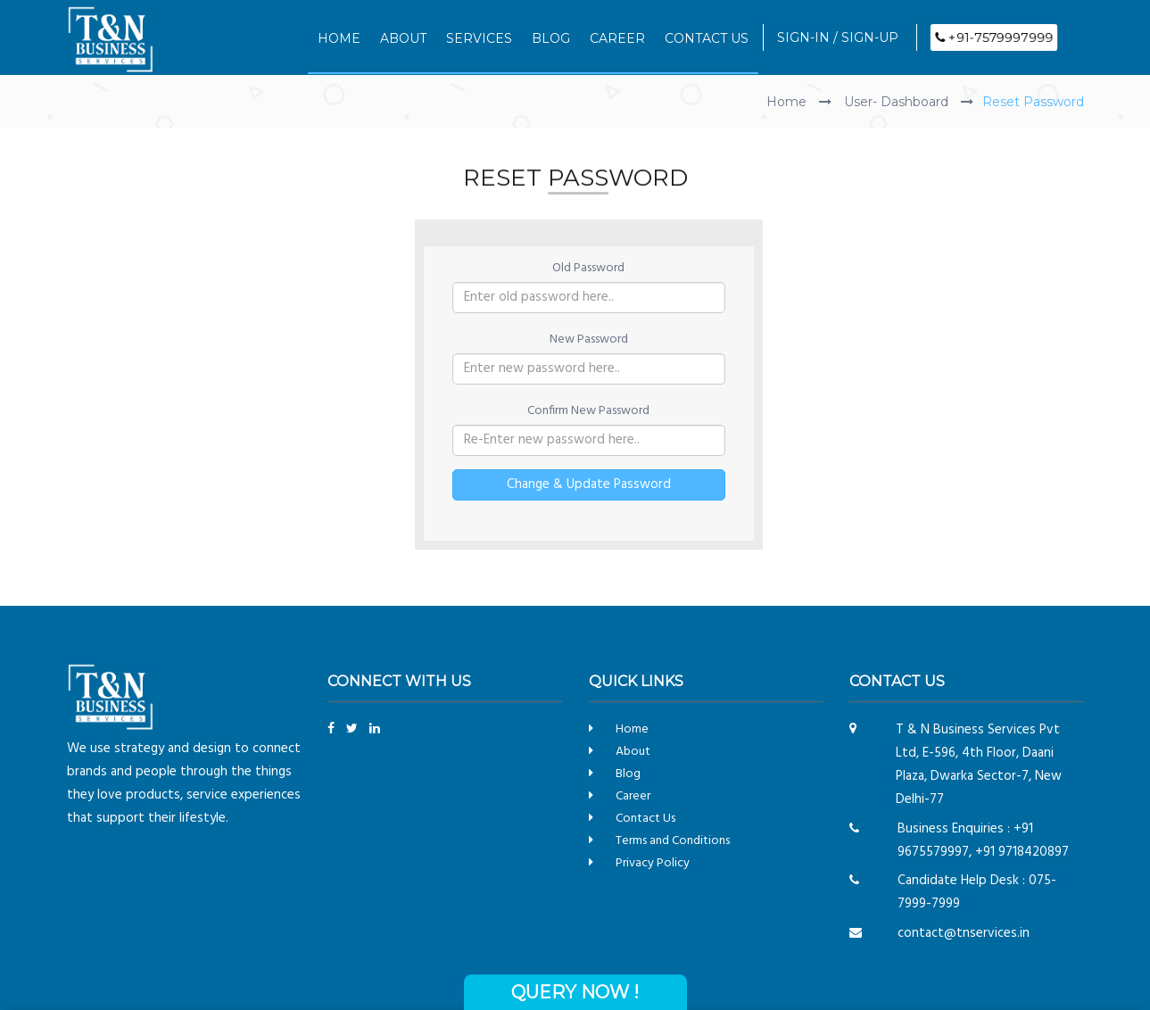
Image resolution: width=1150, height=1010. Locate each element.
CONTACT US (707, 38)
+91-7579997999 (993, 37)
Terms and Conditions (673, 841)
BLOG (551, 38)
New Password (589, 339)
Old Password (588, 268)
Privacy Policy (653, 863)
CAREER (617, 38)
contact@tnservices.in (964, 933)
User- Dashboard (898, 102)
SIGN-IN (803, 37)
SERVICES (479, 38)
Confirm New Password (588, 410)
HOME (339, 38)
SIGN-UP (869, 37)
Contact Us (645, 818)
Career (633, 796)
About (633, 751)
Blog (628, 774)
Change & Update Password (589, 483)
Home (788, 102)
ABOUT (403, 38)
